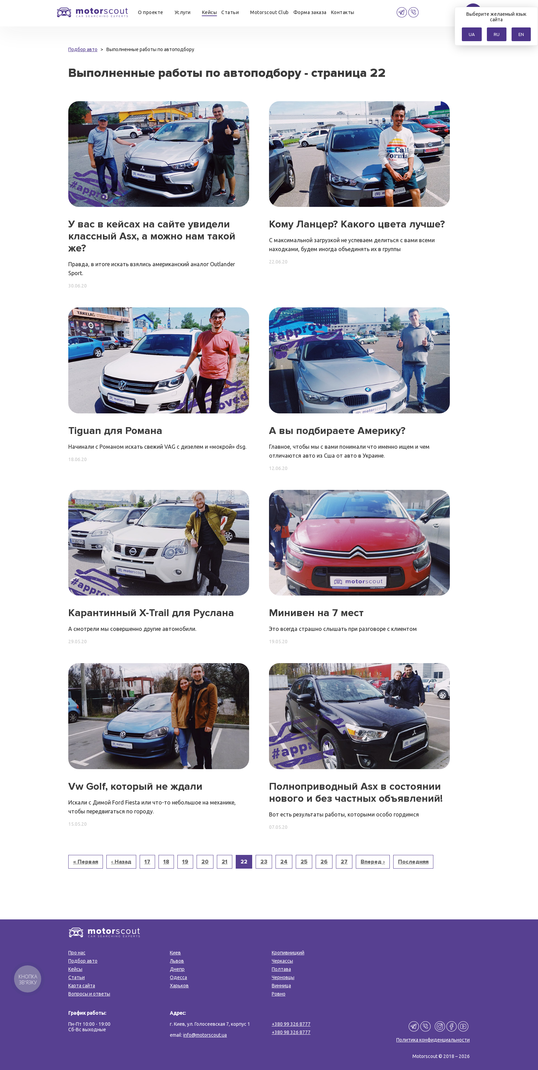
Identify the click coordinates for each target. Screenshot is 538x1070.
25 (304, 861)
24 (284, 861)
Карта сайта (81, 985)
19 (185, 861)
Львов (177, 961)
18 (166, 861)
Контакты (342, 12)
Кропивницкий (288, 952)
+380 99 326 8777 (291, 1024)
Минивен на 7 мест (316, 613)
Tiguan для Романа (115, 430)
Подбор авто (82, 961)
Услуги (183, 12)
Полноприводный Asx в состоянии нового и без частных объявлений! (356, 792)
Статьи (230, 12)
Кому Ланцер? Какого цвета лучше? (357, 224)
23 (263, 861)
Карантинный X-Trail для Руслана (151, 613)
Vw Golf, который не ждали (135, 786)
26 (324, 861)
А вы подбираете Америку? (337, 430)
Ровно (278, 994)
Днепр (177, 969)
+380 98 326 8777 (291, 1032)
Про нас (76, 952)
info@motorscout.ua (205, 1035)
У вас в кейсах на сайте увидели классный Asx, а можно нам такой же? (151, 236)
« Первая (85, 861)
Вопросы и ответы (89, 994)
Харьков (179, 985)
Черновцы (283, 977)
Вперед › (373, 861)
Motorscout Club (269, 12)
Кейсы (209, 12)
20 (205, 861)
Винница (281, 985)
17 (147, 861)
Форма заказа (310, 12)
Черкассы (282, 961)
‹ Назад (121, 861)
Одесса (178, 977)
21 (224, 861)
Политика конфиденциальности (433, 1040)
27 (344, 861)
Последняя (413, 861)
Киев (175, 952)
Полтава (281, 969)
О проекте (150, 12)
